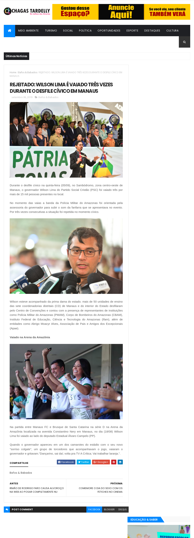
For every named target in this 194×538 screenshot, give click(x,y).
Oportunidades (109, 30)
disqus (120, 512)
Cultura (172, 30)
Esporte (132, 30)
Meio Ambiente (28, 30)
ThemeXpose (24, 532)
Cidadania (45, 42)
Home (13, 72)
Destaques (152, 30)
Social (68, 30)
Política (85, 30)
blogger (107, 512)
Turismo (51, 30)
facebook (92, 512)
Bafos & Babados (19, 42)
